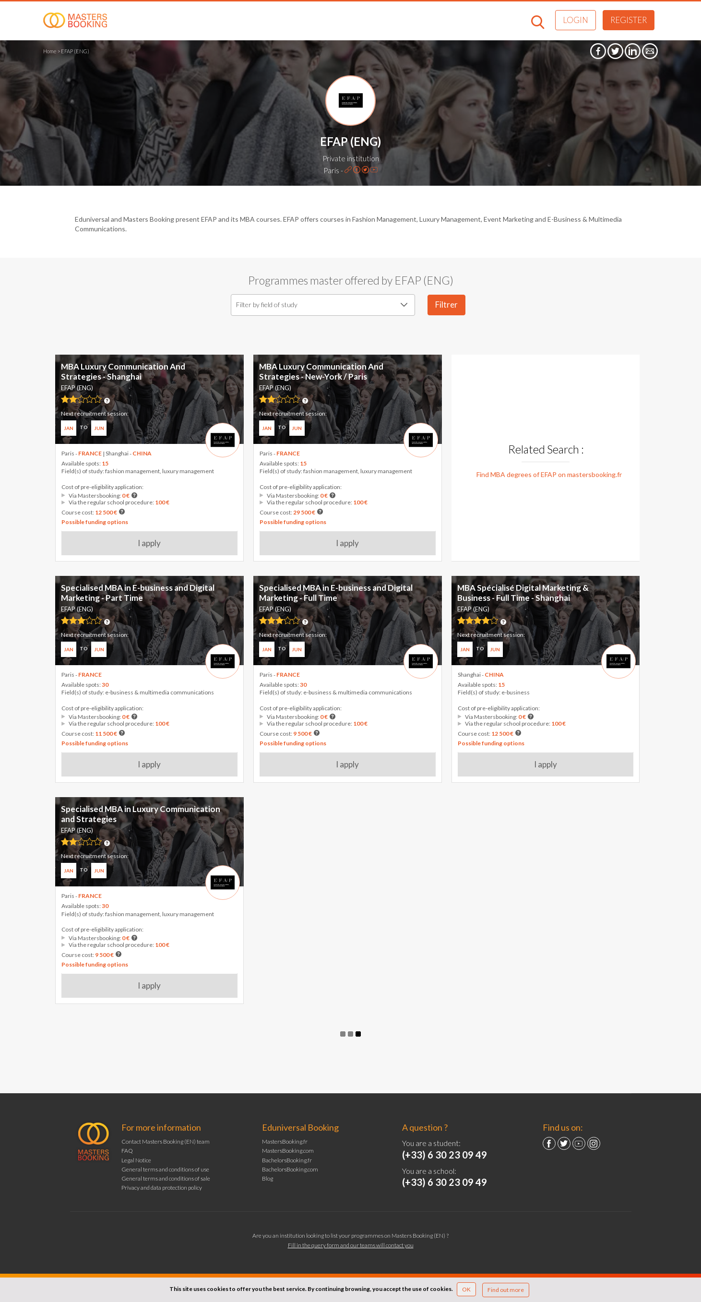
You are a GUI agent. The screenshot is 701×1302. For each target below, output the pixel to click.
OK (466, 1289)
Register (628, 20)
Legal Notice (136, 1160)
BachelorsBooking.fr (287, 1160)
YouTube (578, 1143)
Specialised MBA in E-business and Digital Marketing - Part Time (137, 592)
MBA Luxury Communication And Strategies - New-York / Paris (321, 371)
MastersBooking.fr (285, 1141)
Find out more (505, 1289)
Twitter (564, 1143)
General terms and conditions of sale (165, 1178)
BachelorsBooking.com (290, 1169)
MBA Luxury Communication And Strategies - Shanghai (123, 371)
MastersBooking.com (288, 1150)
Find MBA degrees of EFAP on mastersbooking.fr (549, 474)
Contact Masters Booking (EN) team (165, 1141)
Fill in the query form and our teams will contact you (351, 1245)
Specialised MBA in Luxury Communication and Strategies (140, 814)
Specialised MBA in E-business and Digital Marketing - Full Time (336, 592)
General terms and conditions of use (165, 1169)
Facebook (549, 1143)
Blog (267, 1178)
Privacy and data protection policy (161, 1187)
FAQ (127, 1150)
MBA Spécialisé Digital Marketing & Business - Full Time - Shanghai (523, 592)
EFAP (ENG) (275, 388)
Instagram (593, 1143)
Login (575, 20)
